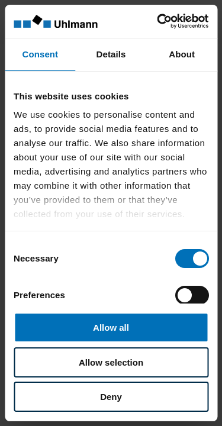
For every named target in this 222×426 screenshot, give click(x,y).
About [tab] (182, 54)
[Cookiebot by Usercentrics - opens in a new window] (158, 21)
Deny (111, 397)
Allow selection (111, 362)
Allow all (111, 327)
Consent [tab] (40, 54)
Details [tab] (111, 54)
